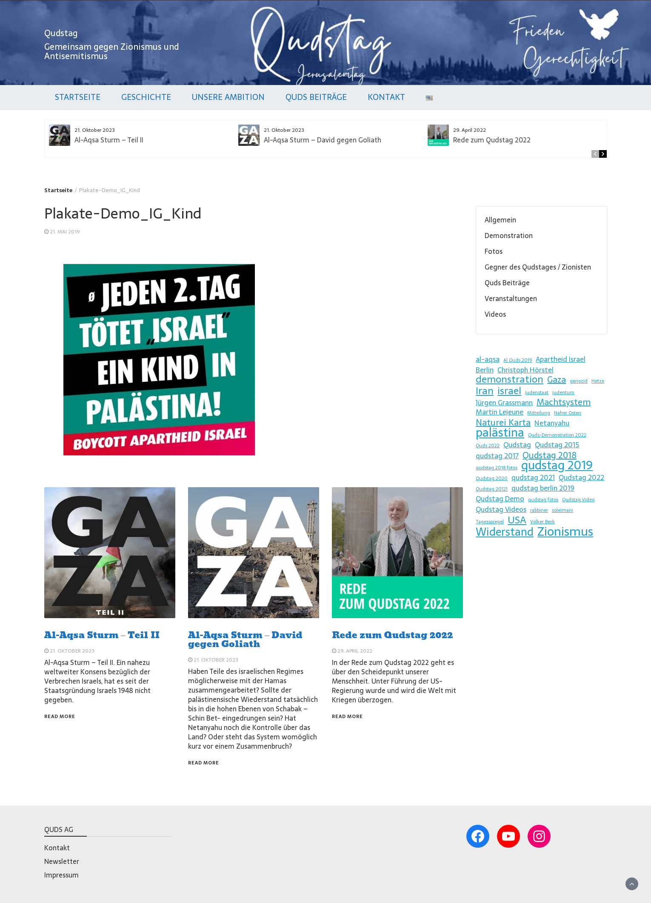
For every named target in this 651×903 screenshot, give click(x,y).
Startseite (77, 97)
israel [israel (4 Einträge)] (509, 390)
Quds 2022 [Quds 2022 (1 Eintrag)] (488, 445)
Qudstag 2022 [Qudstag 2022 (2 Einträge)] (581, 477)
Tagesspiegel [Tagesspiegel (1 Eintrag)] (490, 521)
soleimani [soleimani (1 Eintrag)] (562, 510)
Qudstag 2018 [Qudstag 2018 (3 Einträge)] (550, 455)
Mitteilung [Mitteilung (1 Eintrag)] (538, 413)
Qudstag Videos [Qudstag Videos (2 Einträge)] (501, 509)
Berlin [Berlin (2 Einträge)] (485, 370)
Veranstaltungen (511, 298)
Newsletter (61, 861)
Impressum (61, 874)
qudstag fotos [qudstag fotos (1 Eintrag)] (543, 499)
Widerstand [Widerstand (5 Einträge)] (505, 532)
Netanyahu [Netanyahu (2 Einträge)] (551, 423)
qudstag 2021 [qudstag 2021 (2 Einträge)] (533, 477)
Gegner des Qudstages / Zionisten (538, 267)
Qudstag (61, 33)
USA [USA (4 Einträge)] (517, 520)
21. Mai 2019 (65, 231)
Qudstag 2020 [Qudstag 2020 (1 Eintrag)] (492, 478)
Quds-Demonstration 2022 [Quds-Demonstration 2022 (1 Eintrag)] (557, 435)
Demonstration (509, 235)
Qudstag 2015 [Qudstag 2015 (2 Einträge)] (557, 444)
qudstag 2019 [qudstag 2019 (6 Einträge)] (557, 465)
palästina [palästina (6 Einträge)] (500, 432)
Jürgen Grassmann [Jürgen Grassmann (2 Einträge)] (504, 402)
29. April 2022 (354, 651)
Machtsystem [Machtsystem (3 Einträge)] (564, 402)
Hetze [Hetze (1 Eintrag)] (597, 381)
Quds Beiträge (316, 97)
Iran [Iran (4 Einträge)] (485, 390)
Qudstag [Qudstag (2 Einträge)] (517, 444)
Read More (59, 716)
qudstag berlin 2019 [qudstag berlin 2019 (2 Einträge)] (542, 488)
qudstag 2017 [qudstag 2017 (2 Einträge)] (497, 455)
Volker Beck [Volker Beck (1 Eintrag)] (542, 521)
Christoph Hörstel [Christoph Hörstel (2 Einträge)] (525, 370)
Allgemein (500, 219)
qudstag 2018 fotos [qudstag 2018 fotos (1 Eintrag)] (496, 467)
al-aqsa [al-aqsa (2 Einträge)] (488, 359)
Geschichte (146, 97)
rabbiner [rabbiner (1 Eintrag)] (539, 510)
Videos (495, 314)
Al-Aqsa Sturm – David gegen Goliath (322, 139)
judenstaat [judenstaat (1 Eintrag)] (536, 392)
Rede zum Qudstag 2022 (492, 139)
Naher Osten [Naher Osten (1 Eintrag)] (567, 413)
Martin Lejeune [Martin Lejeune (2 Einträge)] (499, 412)
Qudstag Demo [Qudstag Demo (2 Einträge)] (500, 498)
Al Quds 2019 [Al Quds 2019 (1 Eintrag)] (517, 360)
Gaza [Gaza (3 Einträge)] (556, 379)
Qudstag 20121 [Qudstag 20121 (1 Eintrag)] (492, 489)
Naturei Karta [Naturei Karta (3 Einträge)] (503, 422)
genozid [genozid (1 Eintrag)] (579, 381)
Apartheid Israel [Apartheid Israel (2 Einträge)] (560, 359)
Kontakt (386, 97)
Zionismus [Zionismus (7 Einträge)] (565, 531)
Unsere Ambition (228, 97)
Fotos (494, 251)
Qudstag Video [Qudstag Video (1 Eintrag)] (578, 499)
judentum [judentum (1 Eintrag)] (563, 392)
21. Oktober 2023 (72, 651)
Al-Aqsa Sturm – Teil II (108, 139)
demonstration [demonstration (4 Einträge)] (509, 379)
